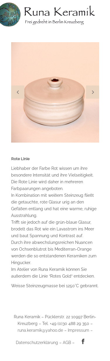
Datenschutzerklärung (37, 342)
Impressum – (80, 330)
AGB (67, 342)
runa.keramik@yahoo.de (40, 330)
